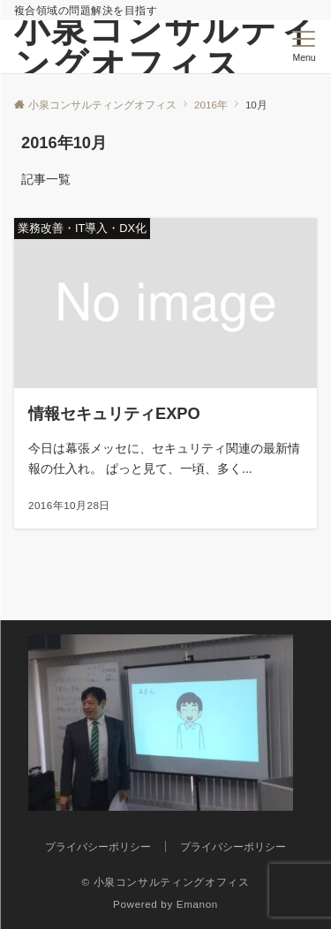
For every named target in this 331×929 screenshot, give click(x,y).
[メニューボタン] (304, 47)
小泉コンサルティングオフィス (165, 47)
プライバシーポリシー (233, 846)
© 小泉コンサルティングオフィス (165, 882)
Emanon (197, 904)
